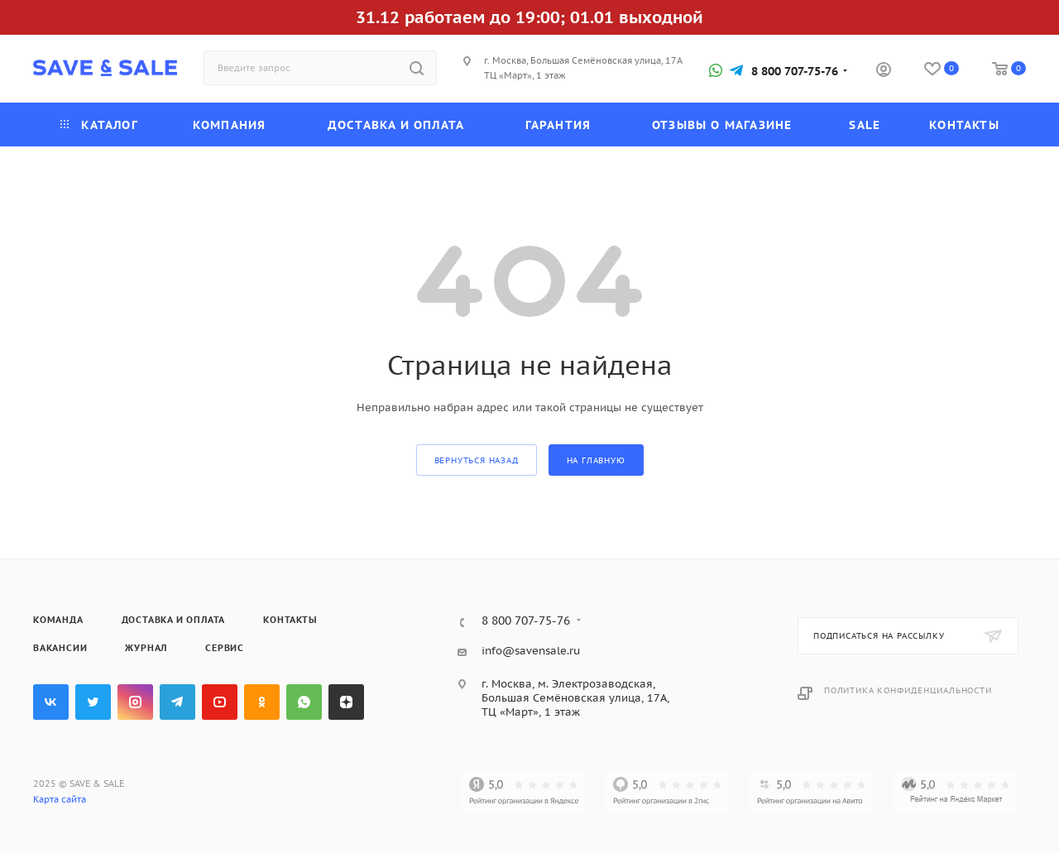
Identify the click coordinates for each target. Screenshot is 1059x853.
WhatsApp (304, 702)
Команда (58, 619)
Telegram (177, 702)
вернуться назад (476, 460)
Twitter (93, 702)
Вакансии (60, 648)
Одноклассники (262, 702)
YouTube (219, 702)
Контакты (290, 619)
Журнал (146, 648)
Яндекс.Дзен (346, 702)
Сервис (224, 648)
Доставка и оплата (174, 619)
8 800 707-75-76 (794, 71)
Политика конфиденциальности (908, 690)
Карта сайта (59, 799)
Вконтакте (51, 702)
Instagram (135, 702)
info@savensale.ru (531, 651)
